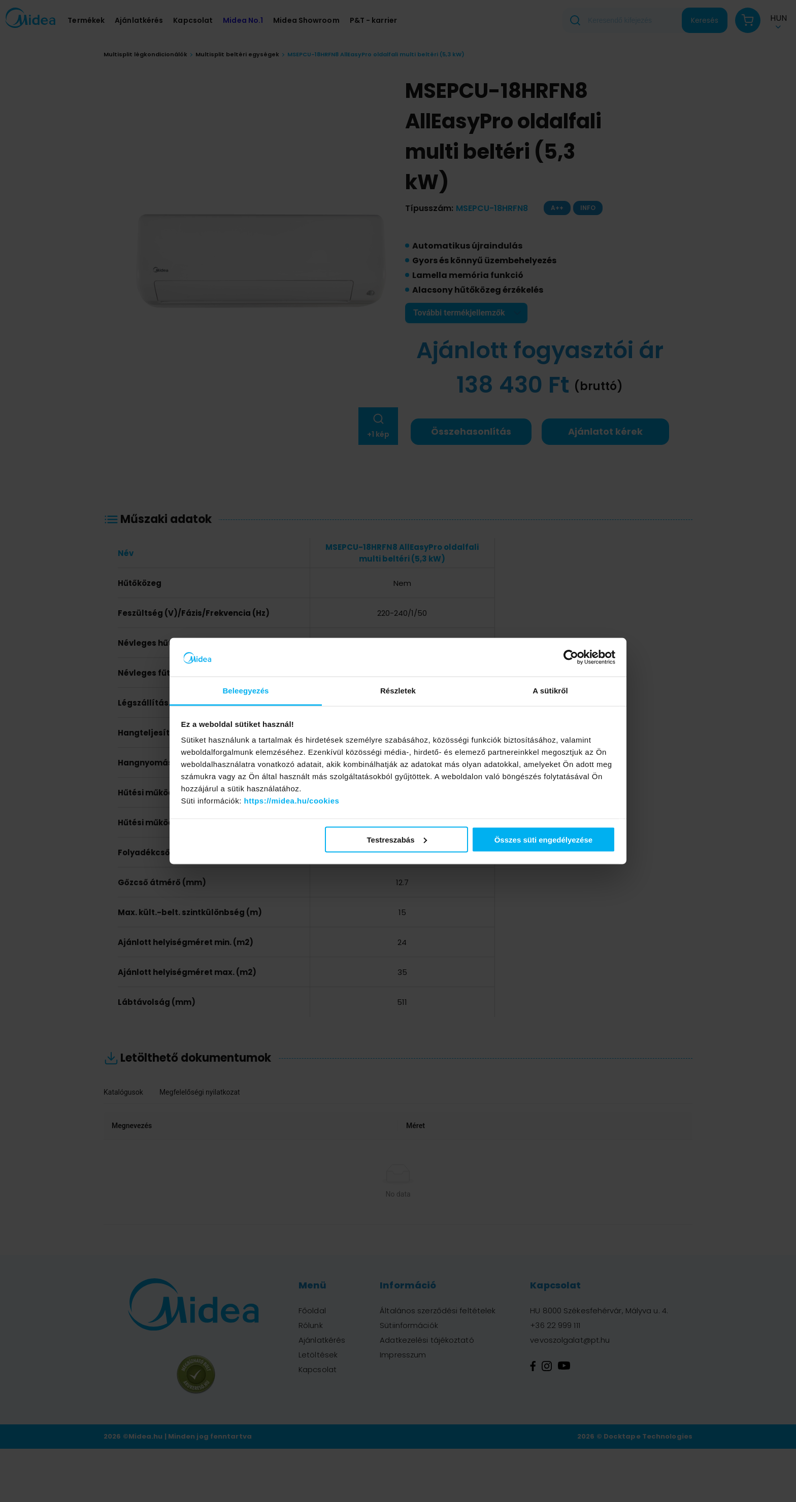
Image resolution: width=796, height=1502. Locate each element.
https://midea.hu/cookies (292, 800)
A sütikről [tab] (550, 690)
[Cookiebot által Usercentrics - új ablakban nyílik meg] (570, 657)
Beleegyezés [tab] (245, 690)
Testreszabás (397, 839)
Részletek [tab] (398, 690)
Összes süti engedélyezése (543, 839)
